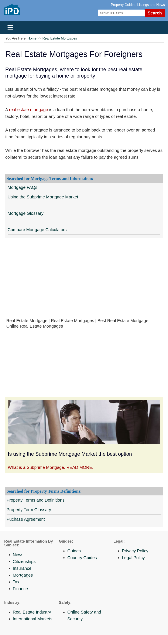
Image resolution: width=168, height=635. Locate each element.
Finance (20, 588)
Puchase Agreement (26, 519)
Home (32, 38)
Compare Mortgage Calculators (37, 229)
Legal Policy (133, 557)
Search (155, 13)
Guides (74, 551)
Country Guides (82, 557)
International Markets (32, 619)
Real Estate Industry (32, 612)
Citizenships (24, 561)
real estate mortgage (28, 109)
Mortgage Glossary (26, 213)
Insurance (22, 568)
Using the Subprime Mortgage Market (43, 197)
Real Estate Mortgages (59, 38)
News (18, 554)
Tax (16, 582)
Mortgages (23, 575)
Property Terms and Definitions (36, 500)
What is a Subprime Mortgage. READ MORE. (50, 467)
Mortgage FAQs (22, 187)
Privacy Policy (135, 551)
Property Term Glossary (29, 509)
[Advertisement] (84, 281)
